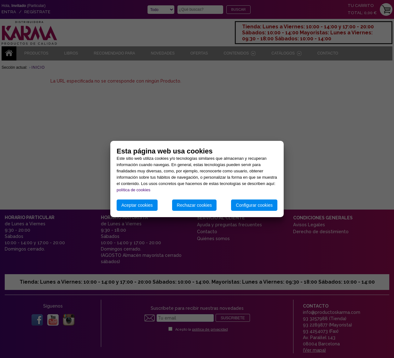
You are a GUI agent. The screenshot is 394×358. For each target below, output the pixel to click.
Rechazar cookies (194, 205)
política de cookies (133, 190)
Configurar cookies (254, 205)
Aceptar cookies (137, 205)
